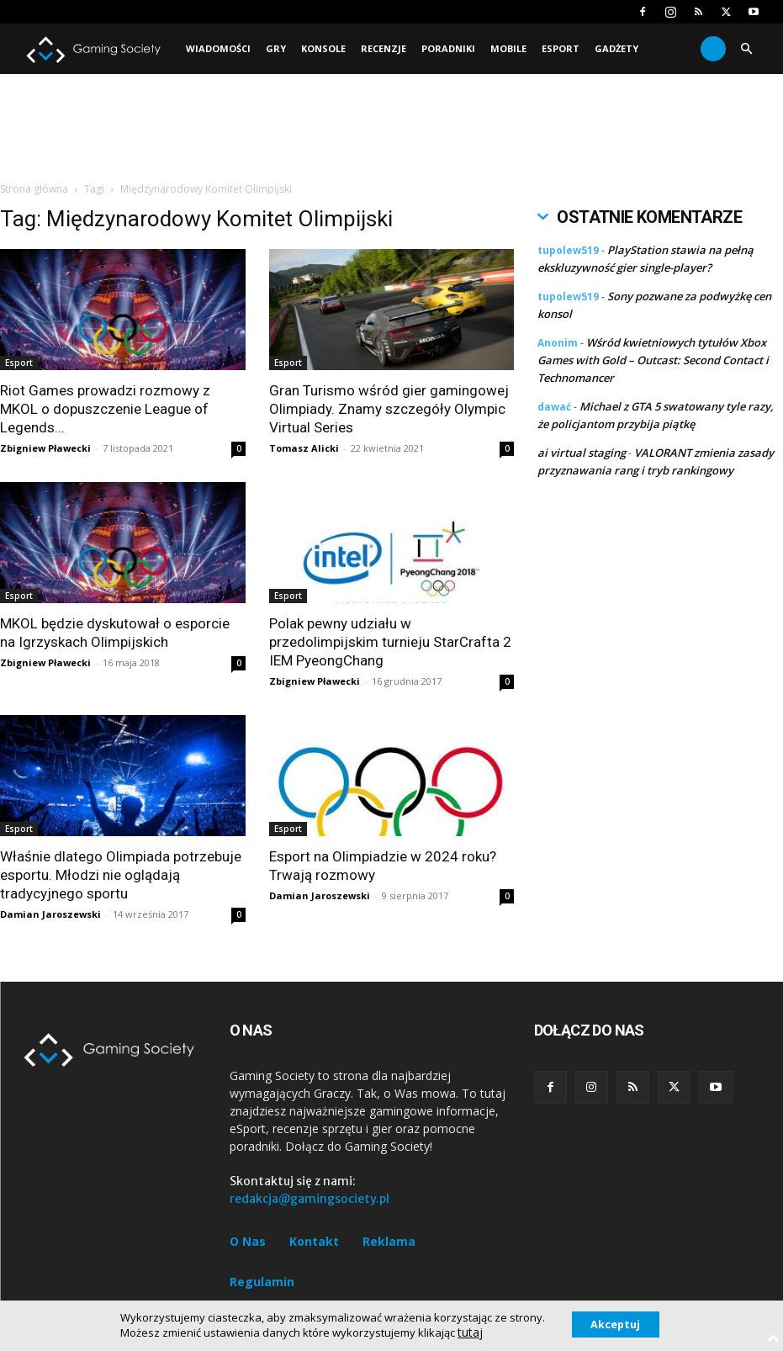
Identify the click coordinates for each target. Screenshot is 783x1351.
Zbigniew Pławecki (45, 448)
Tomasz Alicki (304, 448)
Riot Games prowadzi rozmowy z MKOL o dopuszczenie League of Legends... (105, 409)
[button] (746, 49)
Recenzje (383, 48)
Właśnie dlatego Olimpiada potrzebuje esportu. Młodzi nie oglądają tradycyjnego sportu (120, 875)
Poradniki (448, 48)
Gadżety (616, 48)
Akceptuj (615, 1324)
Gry (276, 48)
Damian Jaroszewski (50, 914)
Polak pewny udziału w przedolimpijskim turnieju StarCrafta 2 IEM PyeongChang (390, 642)
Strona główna (34, 189)
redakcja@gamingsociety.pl (309, 1198)
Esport (560, 48)
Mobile (508, 48)
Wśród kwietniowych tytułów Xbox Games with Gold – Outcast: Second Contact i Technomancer (653, 360)
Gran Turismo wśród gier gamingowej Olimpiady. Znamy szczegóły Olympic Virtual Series (389, 409)
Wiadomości (218, 48)
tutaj (460, 1332)
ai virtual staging (581, 452)
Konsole (323, 48)
